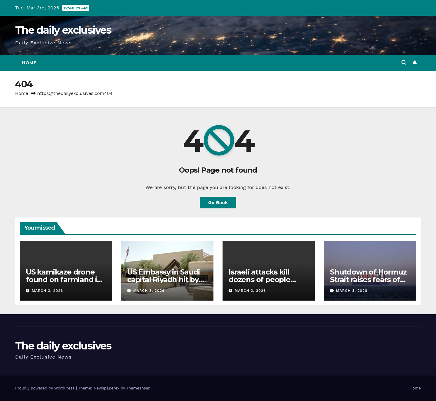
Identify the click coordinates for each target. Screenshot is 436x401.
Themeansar (138, 388)
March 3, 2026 (47, 290)
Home (29, 63)
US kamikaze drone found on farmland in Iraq (64, 279)
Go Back (218, 202)
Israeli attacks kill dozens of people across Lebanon (259, 279)
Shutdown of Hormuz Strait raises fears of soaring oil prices (368, 279)
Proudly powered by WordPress (45, 388)
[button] (403, 63)
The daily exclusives (63, 30)
